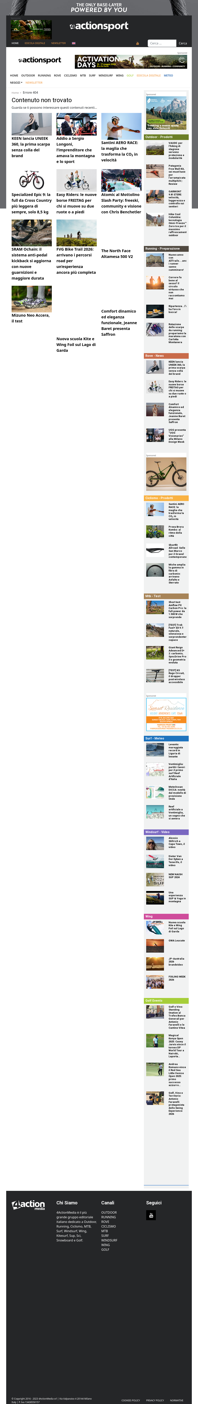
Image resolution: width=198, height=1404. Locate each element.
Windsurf (106, 75)
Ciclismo (70, 75)
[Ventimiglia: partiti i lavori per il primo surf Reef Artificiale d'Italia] (155, 769)
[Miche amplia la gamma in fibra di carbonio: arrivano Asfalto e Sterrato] (155, 570)
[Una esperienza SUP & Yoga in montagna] (155, 898)
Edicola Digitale (35, 43)
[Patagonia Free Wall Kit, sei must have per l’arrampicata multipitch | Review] (155, 171)
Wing (120, 75)
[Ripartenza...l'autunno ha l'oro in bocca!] (155, 311)
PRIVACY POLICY (155, 1400)
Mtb (83, 75)
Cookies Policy (131, 1400)
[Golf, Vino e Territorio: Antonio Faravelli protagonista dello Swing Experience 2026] (155, 1098)
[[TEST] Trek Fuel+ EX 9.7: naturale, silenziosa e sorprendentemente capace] (155, 630)
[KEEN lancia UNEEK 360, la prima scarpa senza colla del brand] (155, 367)
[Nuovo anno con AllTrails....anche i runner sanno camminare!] (155, 260)
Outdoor (28, 75)
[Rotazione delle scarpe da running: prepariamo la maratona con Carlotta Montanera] (155, 329)
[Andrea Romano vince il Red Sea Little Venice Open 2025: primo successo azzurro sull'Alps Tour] (155, 1069)
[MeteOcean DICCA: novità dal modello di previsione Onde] (155, 792)
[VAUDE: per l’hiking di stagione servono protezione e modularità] (155, 148)
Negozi (15, 82)
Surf (92, 75)
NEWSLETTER (58, 43)
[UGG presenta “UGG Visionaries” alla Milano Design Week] (155, 435)
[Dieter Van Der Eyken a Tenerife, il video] (155, 861)
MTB (104, 1231)
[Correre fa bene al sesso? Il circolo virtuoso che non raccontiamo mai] (155, 282)
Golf (105, 1249)
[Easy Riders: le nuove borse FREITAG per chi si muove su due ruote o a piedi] (155, 386)
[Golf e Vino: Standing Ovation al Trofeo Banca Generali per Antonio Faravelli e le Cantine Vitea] (155, 1012)
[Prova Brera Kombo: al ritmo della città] (155, 532)
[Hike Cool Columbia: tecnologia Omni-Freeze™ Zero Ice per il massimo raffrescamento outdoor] (155, 219)
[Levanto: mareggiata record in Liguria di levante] (155, 749)
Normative (176, 1400)
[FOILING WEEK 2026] (155, 982)
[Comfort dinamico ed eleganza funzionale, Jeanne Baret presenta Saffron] (155, 409)
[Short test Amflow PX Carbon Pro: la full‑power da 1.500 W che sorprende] (155, 607)
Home (15, 43)
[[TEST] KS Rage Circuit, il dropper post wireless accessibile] (155, 675)
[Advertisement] (171, 1159)
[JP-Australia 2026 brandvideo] (155, 964)
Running (44, 75)
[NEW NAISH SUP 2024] (155, 879)
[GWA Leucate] (155, 946)
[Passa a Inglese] (74, 43)
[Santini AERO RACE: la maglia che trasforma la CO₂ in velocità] (155, 509)
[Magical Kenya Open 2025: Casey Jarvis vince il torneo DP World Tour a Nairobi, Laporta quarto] (155, 1040)
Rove (57, 75)
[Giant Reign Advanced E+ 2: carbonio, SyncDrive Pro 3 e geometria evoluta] (155, 653)
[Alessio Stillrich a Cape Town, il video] (155, 843)
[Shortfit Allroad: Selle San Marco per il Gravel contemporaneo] (155, 550)
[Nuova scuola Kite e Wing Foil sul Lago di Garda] (155, 927)
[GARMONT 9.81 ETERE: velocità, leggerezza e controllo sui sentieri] (155, 196)
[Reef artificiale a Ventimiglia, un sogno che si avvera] (155, 812)
